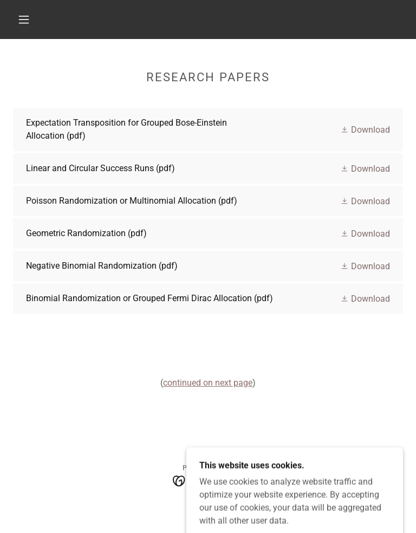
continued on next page (207, 383)
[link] (208, 129)
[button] (24, 19)
